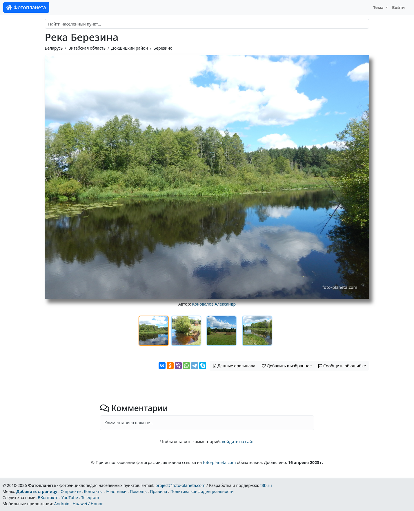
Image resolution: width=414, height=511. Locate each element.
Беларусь (54, 48)
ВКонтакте (48, 497)
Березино (163, 48)
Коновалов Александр (214, 304)
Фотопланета (26, 7)
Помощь (138, 491)
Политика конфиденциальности (202, 491)
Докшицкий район (129, 48)
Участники (116, 491)
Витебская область (87, 48)
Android (62, 503)
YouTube (69, 497)
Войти (398, 7)
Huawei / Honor (87, 503)
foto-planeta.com (219, 462)
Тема (379, 7)
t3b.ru (266, 485)
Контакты (93, 491)
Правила (158, 491)
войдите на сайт (238, 441)
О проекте (71, 491)
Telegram (90, 497)
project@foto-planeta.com (180, 485)
